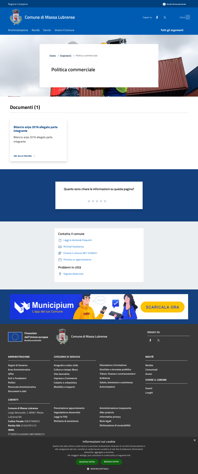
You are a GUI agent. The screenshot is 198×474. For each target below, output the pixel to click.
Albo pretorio (107, 412)
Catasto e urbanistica (65, 382)
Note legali (105, 421)
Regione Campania (18, 4)
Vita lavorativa (61, 374)
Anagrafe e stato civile (66, 365)
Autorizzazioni (107, 387)
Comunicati (151, 369)
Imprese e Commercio (65, 378)
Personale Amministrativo (22, 387)
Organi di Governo (18, 365)
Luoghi (149, 392)
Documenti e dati (17, 391)
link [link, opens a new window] (128, 455)
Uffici (11, 374)
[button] (99, 468)
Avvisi (148, 374)
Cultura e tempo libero (66, 369)
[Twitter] (159, 17)
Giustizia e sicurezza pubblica (115, 369)
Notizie (149, 365)
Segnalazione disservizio (67, 412)
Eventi (148, 388)
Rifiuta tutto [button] (111, 461)
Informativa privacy (110, 417)
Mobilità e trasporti (64, 387)
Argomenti (65, 55)
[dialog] (99, 455)
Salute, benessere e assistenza (116, 382)
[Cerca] (186, 17)
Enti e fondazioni (17, 378)
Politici (11, 382)
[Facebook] (151, 17)
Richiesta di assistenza (66, 421)
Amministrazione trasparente (115, 408)
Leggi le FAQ (60, 417)
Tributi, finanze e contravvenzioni (117, 374)
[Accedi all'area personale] (174, 4)
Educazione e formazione (113, 365)
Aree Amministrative (19, 369)
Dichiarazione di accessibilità (115, 425)
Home (53, 55)
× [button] (194, 440)
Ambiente (105, 378)
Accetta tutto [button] (87, 462)
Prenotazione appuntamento (69, 408)
